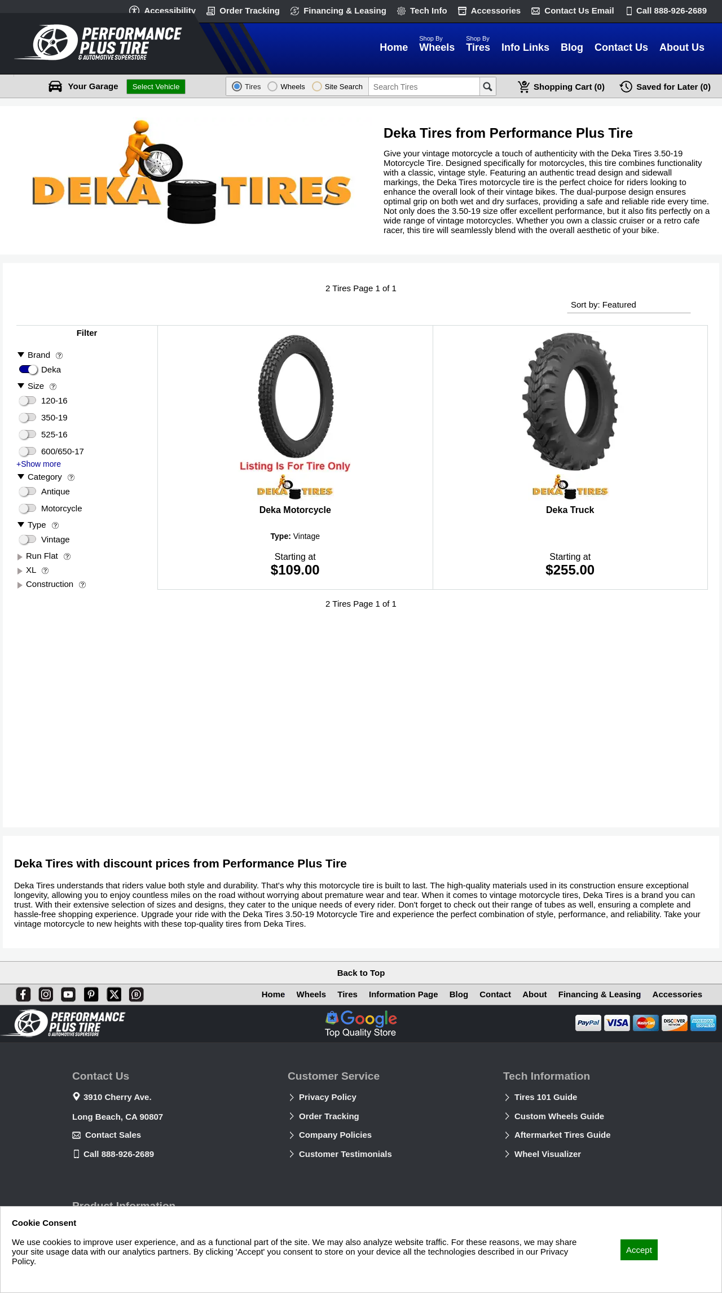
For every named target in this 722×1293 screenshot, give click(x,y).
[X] (111, 992)
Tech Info (428, 10)
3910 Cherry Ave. (117, 1097)
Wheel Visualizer (547, 1154)
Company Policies (335, 1134)
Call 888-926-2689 (118, 1154)
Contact (495, 994)
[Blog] (134, 992)
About (534, 994)
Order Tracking (249, 10)
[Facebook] (21, 992)
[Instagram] (43, 992)
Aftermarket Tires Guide (562, 1134)
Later (673, 86)
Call (671, 10)
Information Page (403, 994)
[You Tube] (66, 992)
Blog (459, 994)
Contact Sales (113, 1134)
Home (273, 994)
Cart (569, 86)
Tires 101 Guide (545, 1097)
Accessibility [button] (170, 10)
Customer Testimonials (345, 1154)
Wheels (312, 994)
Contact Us (579, 10)
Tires (347, 994)
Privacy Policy (327, 1097)
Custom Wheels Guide (559, 1116)
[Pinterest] (89, 992)
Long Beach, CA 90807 (117, 1116)
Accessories (496, 10)
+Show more (38, 463)
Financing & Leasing (344, 10)
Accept (639, 1250)
